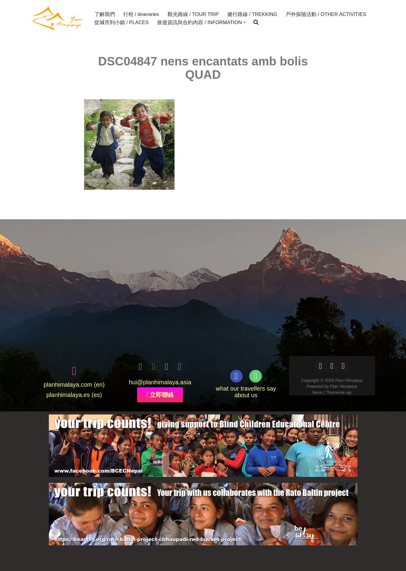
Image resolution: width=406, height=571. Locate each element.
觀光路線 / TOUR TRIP (193, 14)
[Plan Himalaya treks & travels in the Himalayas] (57, 18)
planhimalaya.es (68, 395)
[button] (244, 22)
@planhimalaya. (158, 382)
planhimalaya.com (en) (74, 384)
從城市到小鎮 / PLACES (121, 22)
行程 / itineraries (141, 14)
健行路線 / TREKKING (252, 14)
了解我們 (104, 14)
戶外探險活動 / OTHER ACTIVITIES (326, 14)
